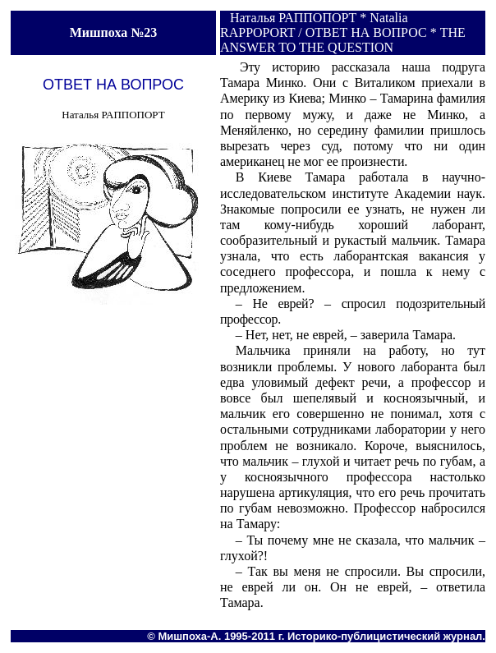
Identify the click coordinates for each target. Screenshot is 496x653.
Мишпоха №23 (114, 32)
